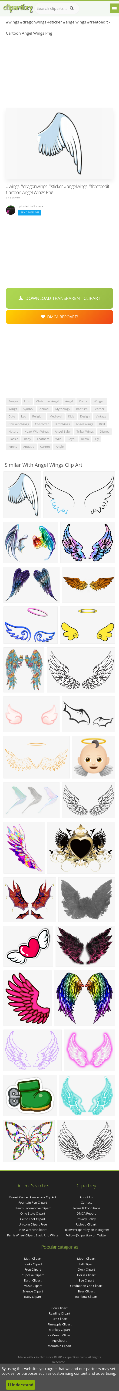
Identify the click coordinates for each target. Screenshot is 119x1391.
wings (13, 409)
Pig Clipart (59, 1340)
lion (27, 401)
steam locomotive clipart (33, 1208)
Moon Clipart (86, 1258)
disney (104, 431)
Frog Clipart (33, 1269)
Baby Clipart (32, 1297)
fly (97, 439)
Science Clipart (32, 1291)
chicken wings (19, 424)
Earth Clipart (33, 1280)
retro (85, 439)
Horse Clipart (86, 1275)
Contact (86, 1202)
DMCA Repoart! (59, 316)
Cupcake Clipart (33, 1275)
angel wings (84, 424)
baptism (82, 409)
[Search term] (56, 8)
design (85, 416)
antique (28, 446)
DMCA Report (86, 1213)
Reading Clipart (59, 1313)
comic (83, 401)
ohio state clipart (32, 1213)
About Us (86, 1197)
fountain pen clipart (32, 1202)
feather (99, 409)
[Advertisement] (59, 73)
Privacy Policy (86, 1219)
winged (99, 401)
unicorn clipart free (33, 1224)
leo (23, 416)
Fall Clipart (86, 1264)
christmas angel (47, 401)
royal (71, 439)
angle (60, 446)
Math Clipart (32, 1258)
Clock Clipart (86, 1269)
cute (12, 416)
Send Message (30, 212)
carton (45, 446)
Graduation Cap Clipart (86, 1286)
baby (27, 439)
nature (13, 431)
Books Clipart (32, 1264)
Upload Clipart (86, 1224)
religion (37, 416)
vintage (101, 416)
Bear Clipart (86, 1291)
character (42, 424)
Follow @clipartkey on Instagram (86, 1230)
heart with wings (36, 431)
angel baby (62, 431)
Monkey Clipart (59, 1330)
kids (71, 416)
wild (58, 439)
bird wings (62, 424)
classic (13, 439)
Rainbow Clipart (86, 1297)
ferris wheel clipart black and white (32, 1235)
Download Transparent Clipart (59, 298)
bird (102, 424)
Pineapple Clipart (59, 1324)
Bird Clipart (59, 1319)
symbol (28, 409)
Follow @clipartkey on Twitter (86, 1235)
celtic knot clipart (32, 1219)
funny (13, 446)
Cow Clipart (59, 1308)
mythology (62, 409)
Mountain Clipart (59, 1346)
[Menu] (114, 8)
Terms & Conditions (86, 1208)
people (13, 401)
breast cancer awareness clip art (32, 1197)
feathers (43, 439)
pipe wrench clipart (33, 1230)
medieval (56, 416)
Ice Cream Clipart (59, 1335)
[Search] (71, 8)
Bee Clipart (86, 1280)
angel (69, 401)
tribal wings (85, 431)
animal (44, 409)
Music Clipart (32, 1286)
